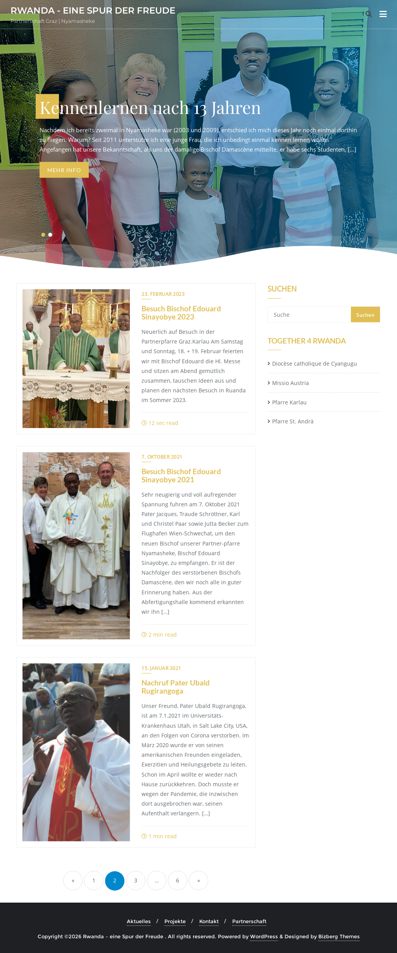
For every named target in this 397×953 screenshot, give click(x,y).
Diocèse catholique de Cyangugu (314, 363)
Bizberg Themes (339, 936)
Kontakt (209, 921)
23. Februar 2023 (163, 294)
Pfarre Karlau (289, 402)
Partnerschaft (249, 921)
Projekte (175, 921)
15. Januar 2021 (161, 668)
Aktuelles (139, 921)
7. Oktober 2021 (162, 457)
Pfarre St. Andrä (293, 421)
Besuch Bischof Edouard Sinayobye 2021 (181, 475)
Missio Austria (290, 383)
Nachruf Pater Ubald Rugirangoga (176, 686)
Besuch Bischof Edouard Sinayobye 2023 (181, 312)
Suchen (282, 289)
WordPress (264, 936)
